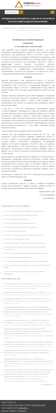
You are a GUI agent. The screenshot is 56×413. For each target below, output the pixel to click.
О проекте (12, 411)
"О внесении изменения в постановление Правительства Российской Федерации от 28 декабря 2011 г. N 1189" (28, 301)
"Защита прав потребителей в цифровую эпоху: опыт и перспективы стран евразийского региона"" (28, 363)
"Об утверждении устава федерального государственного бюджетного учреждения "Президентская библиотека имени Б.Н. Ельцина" (28, 323)
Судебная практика (9, 28)
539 (48, 134)
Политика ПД (22, 411)
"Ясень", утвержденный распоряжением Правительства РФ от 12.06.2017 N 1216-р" (28, 345)
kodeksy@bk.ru (23, 408)
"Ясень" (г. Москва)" (27, 353)
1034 (41, 144)
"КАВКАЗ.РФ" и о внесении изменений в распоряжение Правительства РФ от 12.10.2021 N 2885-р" (28, 312)
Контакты (4, 411)
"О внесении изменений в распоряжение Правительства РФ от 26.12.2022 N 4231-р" (28, 294)
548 (53, 134)
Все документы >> (48, 385)
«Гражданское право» (38, 405)
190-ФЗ (13, 139)
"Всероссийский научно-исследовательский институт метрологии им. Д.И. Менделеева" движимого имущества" (28, 333)
